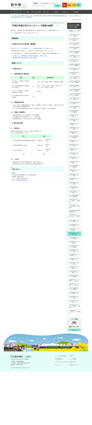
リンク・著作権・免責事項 (61, 408)
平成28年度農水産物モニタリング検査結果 (75, 201)
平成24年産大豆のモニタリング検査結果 (75, 284)
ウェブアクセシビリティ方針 (61, 414)
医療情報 (74, 5)
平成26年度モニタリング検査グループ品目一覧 (75, 327)
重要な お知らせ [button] (64, 5)
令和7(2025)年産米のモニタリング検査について (75, 43)
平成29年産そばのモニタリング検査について (75, 197)
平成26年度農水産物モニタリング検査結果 (75, 321)
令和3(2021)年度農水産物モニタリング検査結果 (75, 101)
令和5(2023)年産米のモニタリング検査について (75, 72)
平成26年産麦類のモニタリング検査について (75, 317)
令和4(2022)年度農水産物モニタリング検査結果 (75, 78)
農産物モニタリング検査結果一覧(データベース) (75, 32)
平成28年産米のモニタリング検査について (75, 216)
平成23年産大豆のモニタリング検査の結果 (75, 276)
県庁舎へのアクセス (74, 417)
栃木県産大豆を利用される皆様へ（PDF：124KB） (25, 57)
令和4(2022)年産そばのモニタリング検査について (75, 83)
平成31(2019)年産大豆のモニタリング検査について (75, 124)
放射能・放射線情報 (47, 15)
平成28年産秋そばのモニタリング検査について (75, 211)
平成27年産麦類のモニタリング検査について (75, 230)
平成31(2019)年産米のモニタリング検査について (75, 129)
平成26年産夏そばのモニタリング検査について (75, 294)
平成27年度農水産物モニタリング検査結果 (75, 234)
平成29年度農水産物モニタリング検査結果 (75, 168)
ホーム (12, 15)
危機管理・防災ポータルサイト (27, 15)
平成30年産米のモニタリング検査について (75, 154)
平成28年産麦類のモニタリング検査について (75, 226)
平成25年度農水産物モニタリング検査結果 (75, 337)
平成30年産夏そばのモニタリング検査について (75, 159)
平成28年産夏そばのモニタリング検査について (75, 221)
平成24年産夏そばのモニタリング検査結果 (75, 280)
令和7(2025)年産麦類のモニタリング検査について (75, 49)
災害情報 (69, 5)
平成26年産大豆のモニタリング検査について (75, 303)
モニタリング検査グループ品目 (74, 26)
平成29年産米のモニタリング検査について (75, 183)
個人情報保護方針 (59, 411)
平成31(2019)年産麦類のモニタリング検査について (75, 135)
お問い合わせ (72, 414)
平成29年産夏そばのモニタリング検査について (75, 188)
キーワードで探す (33, 6)
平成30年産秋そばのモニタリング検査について (75, 149)
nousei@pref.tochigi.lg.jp (21, 180)
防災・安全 (17, 15)
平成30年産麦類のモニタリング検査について (75, 164)
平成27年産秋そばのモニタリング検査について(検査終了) (75, 245)
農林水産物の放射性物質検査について (61, 15)
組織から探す (79, 5)
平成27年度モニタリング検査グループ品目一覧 (75, 332)
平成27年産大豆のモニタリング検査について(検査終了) (75, 239)
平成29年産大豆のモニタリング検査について (75, 173)
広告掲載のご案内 (73, 382)
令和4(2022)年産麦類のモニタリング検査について (75, 95)
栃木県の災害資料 (38, 15)
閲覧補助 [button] (36, 3)
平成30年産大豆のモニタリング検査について (75, 144)
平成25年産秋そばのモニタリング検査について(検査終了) (75, 358)
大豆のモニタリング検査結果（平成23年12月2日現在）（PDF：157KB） (30, 55)
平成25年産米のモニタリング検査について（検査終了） (75, 364)
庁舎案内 (30, 409)
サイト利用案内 (73, 411)
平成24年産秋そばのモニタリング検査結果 (75, 288)
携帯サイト (72, 408)
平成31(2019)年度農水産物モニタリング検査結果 (75, 118)
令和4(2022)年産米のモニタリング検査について (75, 89)
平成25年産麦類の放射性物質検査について (75, 250)
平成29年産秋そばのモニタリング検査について (75, 178)
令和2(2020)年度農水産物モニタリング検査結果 (75, 112)
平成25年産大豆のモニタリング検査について (75, 353)
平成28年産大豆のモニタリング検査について (75, 206)
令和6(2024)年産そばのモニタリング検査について (75, 38)
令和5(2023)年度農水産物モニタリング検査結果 (75, 61)
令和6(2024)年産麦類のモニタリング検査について (75, 55)
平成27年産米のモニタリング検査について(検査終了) (75, 255)
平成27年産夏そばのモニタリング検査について (75, 261)
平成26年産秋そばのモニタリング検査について (75, 308)
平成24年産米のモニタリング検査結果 (75, 271)
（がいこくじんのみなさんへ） (49, 3)
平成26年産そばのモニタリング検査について (75, 313)
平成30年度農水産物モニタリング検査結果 (75, 140)
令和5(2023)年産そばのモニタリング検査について (75, 66)
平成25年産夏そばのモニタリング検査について (75, 267)
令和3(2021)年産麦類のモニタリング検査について (75, 106)
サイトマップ (58, 417)
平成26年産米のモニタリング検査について (75, 298)
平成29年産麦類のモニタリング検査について (75, 193)
